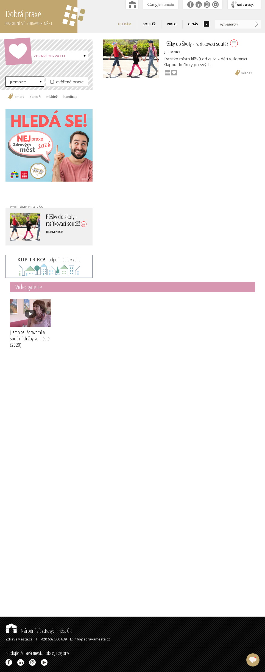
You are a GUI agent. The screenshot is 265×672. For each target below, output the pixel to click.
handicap (70, 96)
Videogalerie (28, 286)
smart (19, 96)
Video (172, 24)
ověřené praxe (67, 81)
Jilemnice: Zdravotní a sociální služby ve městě (29, 338)
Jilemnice (18, 81)
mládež (52, 96)
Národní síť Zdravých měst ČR (38, 630)
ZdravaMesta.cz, (19, 639)
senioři (35, 96)
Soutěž (149, 24)
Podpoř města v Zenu (48, 259)
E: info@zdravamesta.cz (90, 639)
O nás (193, 24)
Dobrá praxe (41, 16)
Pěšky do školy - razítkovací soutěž (66, 219)
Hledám (124, 24)
